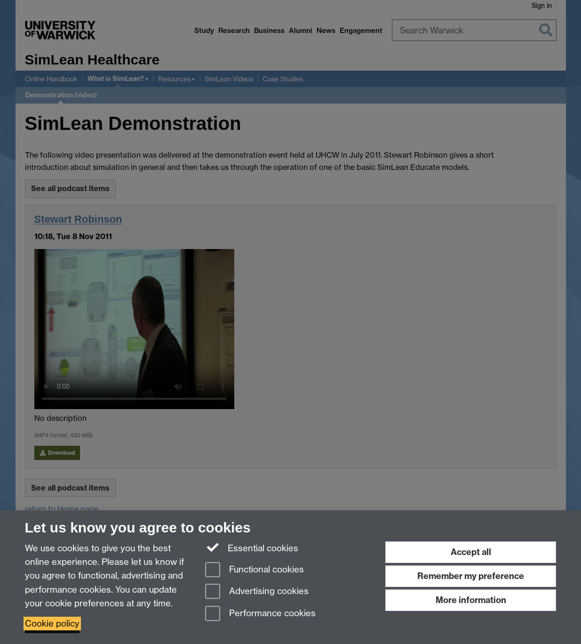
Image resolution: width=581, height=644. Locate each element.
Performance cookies (260, 614)
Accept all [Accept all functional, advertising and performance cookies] (471, 552)
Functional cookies (254, 570)
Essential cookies (252, 547)
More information (471, 600)
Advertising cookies (257, 592)
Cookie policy (52, 623)
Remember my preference (470, 576)
